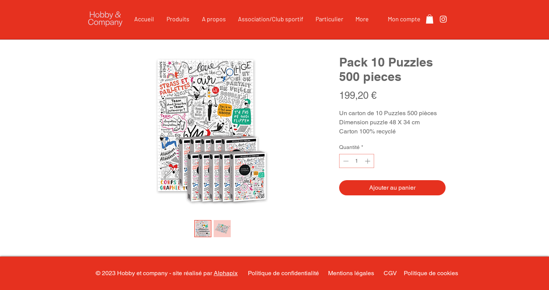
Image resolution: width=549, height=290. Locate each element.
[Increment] (368, 161)
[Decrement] (345, 161)
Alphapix (226, 273)
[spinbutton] (356, 161)
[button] (429, 19)
